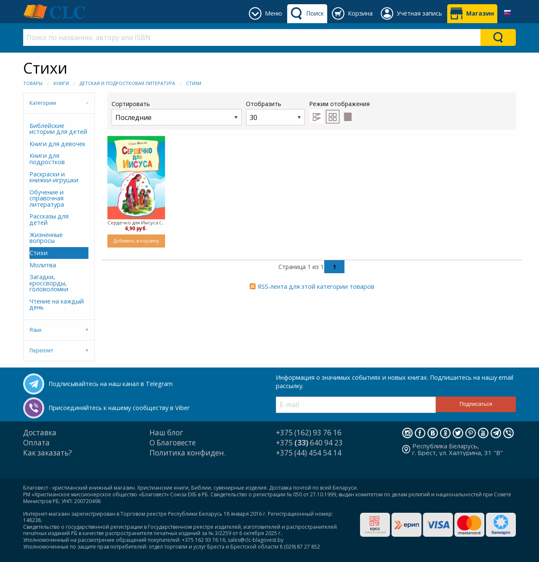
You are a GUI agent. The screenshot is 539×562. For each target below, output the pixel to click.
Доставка (39, 432)
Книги (61, 83)
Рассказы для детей (49, 219)
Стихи (193, 83)
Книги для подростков (47, 158)
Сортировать (177, 112)
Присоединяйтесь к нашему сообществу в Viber (118, 408)
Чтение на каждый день (56, 304)
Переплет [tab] (41, 350)
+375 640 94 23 (309, 442)
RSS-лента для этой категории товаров (316, 286)
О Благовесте (172, 442)
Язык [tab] (35, 329)
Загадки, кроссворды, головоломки (48, 283)
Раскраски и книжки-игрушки (53, 177)
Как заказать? (47, 453)
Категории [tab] (42, 103)
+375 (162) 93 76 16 (309, 432)
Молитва (42, 265)
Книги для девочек (57, 144)
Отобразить (275, 112)
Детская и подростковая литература (127, 83)
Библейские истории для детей (58, 129)
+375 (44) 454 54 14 (309, 453)
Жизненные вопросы (46, 238)
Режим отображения (339, 104)
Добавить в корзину (136, 240)
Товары (33, 83)
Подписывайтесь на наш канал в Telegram (110, 384)
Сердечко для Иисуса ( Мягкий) (136, 222)
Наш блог (166, 432)
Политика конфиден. (187, 453)
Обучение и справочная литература (46, 198)
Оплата (36, 442)
